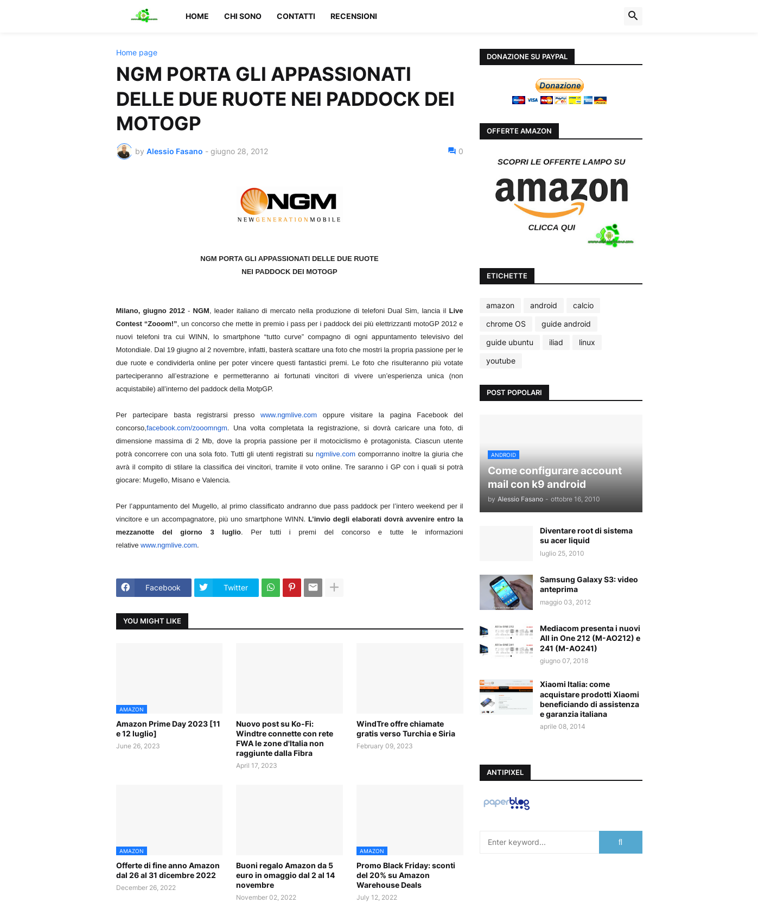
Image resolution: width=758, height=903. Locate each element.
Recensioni (353, 16)
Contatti (296, 16)
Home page (136, 52)
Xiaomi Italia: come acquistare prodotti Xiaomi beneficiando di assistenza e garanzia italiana (589, 698)
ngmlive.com (335, 454)
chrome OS (506, 323)
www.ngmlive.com (288, 415)
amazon (500, 305)
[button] (633, 16)
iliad (556, 342)
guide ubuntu (509, 342)
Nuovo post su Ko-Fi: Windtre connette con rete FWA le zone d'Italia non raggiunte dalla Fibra (284, 738)
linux (587, 342)
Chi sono (243, 16)
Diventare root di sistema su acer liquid (586, 535)
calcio (583, 305)
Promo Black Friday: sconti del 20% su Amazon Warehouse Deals (405, 875)
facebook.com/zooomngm (186, 428)
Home (197, 16)
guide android (566, 323)
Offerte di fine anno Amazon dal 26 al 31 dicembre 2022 (168, 870)
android (543, 305)
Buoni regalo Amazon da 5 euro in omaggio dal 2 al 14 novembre (285, 875)
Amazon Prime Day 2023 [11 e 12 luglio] (168, 728)
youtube (500, 360)
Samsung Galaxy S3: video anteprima (589, 584)
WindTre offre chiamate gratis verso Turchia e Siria (405, 728)
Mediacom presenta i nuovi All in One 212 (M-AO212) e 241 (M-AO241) (590, 638)
